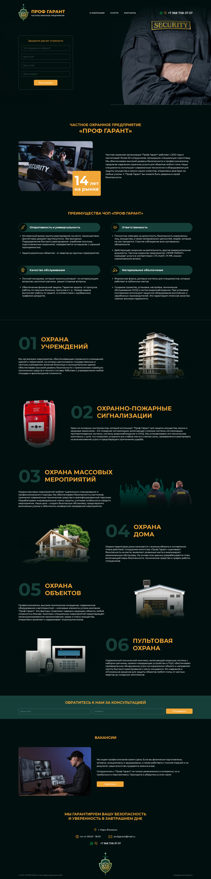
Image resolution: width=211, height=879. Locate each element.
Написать (110, 784)
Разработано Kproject (183, 875)
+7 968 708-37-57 (180, 13)
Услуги (114, 13)
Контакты (130, 13)
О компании (97, 13)
